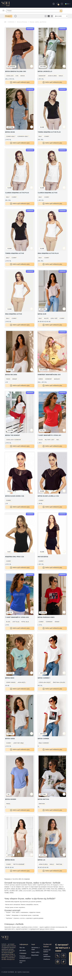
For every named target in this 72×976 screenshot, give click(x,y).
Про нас (22, 947)
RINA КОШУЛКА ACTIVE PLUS (48, 253)
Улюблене (46, 959)
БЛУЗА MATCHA (43, 799)
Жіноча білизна (22, 22)
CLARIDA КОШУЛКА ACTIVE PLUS (17, 192)
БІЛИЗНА (11, 22)
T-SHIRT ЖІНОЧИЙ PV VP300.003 (17, 617)
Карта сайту (35, 952)
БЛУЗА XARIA (10, 738)
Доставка (23, 950)
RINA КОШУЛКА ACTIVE (13, 314)
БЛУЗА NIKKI (9, 678)
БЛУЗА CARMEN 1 (44, 678)
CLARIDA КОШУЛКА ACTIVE (47, 192)
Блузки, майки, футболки (38, 22)
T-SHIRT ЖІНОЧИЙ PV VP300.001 (49, 435)
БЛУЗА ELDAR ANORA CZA (14, 496)
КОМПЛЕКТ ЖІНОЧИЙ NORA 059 (49, 374)
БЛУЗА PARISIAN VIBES (46, 617)
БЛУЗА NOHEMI (10, 799)
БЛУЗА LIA (41, 860)
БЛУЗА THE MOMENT (12, 435)
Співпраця (23, 953)
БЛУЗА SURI (42, 314)
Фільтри (8, 16)
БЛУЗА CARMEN (43, 738)
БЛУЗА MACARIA (11, 374)
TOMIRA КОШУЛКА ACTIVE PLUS (49, 132)
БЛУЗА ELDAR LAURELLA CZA (48, 496)
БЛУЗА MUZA (10, 860)
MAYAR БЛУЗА (43, 556)
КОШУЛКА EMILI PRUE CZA (14, 556)
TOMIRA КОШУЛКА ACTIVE (14, 253)
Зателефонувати (70, 958)
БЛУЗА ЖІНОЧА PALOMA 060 (15, 71)
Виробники (35, 955)
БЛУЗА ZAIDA (10, 132)
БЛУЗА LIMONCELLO (45, 71)
